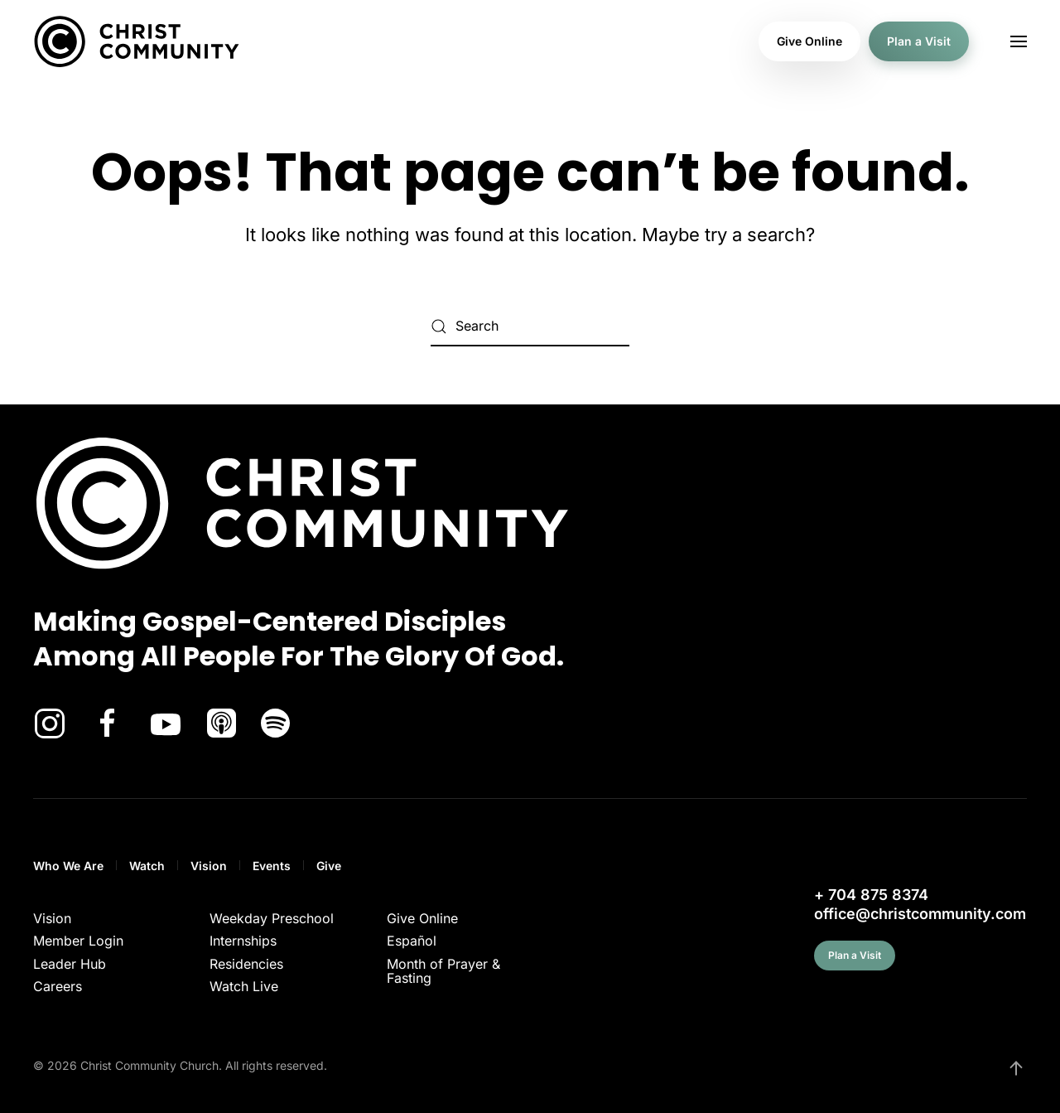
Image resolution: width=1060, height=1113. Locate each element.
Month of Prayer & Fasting (443, 971)
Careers (57, 986)
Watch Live (244, 986)
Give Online (809, 41)
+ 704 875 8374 (871, 894)
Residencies (246, 964)
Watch (147, 866)
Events (272, 866)
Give (328, 866)
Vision (208, 866)
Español (411, 940)
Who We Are (68, 866)
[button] (1018, 41)
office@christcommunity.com (920, 913)
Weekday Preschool (272, 918)
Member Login (78, 940)
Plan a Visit (919, 41)
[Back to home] (136, 41)
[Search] (530, 326)
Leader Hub (69, 964)
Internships (243, 940)
